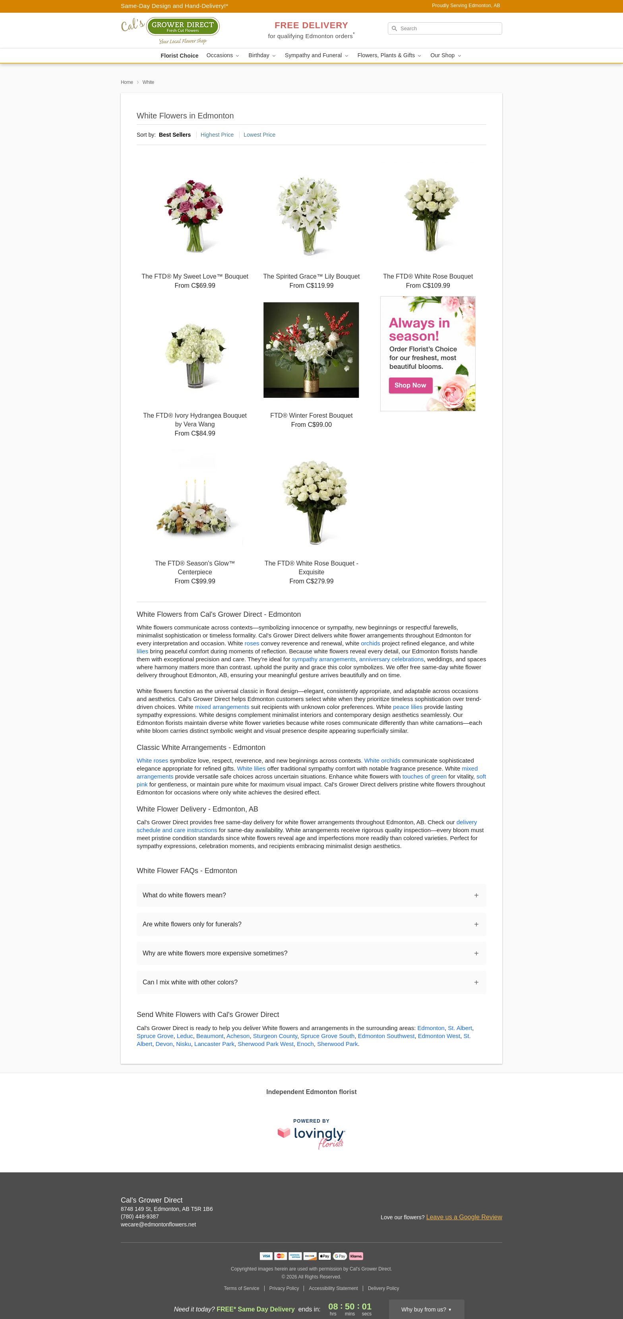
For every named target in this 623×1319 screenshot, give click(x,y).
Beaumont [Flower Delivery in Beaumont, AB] (209, 1035)
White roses (152, 760)
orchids (370, 643)
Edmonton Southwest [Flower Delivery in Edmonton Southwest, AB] (386, 1035)
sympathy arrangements (324, 659)
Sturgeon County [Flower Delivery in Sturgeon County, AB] (275, 1035)
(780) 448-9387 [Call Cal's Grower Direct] (140, 1216)
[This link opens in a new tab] (311, 1134)
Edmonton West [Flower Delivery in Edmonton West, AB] (439, 1035)
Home (127, 82)
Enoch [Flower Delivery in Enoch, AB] (305, 1043)
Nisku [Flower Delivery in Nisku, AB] (183, 1043)
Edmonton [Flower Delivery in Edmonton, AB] (431, 1028)
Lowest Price (259, 135)
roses (252, 643)
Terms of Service (241, 1288)
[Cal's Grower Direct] (178, 30)
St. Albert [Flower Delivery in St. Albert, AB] (460, 1028)
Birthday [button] (262, 55)
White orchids (382, 760)
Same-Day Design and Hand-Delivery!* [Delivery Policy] (174, 5)
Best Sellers (175, 135)
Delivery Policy (383, 1288)
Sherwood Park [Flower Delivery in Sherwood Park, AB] (337, 1043)
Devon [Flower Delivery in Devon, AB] (164, 1043)
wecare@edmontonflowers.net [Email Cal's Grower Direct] (158, 1224)
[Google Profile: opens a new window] (496, 1201)
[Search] (445, 28)
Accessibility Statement (333, 1288)
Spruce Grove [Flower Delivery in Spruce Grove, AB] (155, 1035)
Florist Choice (179, 55)
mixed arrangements (222, 706)
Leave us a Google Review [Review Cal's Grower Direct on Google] (464, 1217)
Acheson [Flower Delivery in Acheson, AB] (238, 1035)
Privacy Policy (284, 1288)
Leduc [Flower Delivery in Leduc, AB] (185, 1035)
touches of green (424, 776)
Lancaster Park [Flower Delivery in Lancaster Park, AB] (214, 1043)
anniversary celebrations (391, 659)
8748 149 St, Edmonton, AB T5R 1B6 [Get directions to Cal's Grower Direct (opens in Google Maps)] (167, 1209)
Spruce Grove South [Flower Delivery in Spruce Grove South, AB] (328, 1035)
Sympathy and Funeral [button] (317, 55)
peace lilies (407, 706)
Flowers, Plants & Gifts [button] (390, 55)
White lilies (251, 768)
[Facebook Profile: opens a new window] (479, 1201)
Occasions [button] (224, 55)
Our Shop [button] (446, 55)
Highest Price (217, 135)
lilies (142, 651)
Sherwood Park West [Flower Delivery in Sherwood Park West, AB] (266, 1043)
